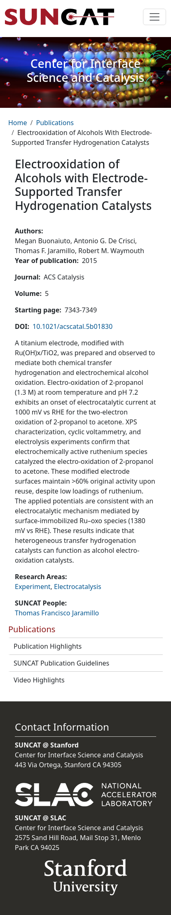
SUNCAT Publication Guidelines (61, 663)
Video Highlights (39, 680)
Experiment (33, 586)
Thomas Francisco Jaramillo (57, 612)
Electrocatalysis (77, 586)
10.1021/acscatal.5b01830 (72, 326)
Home (17, 122)
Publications (54, 122)
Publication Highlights (48, 646)
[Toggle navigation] (154, 17)
